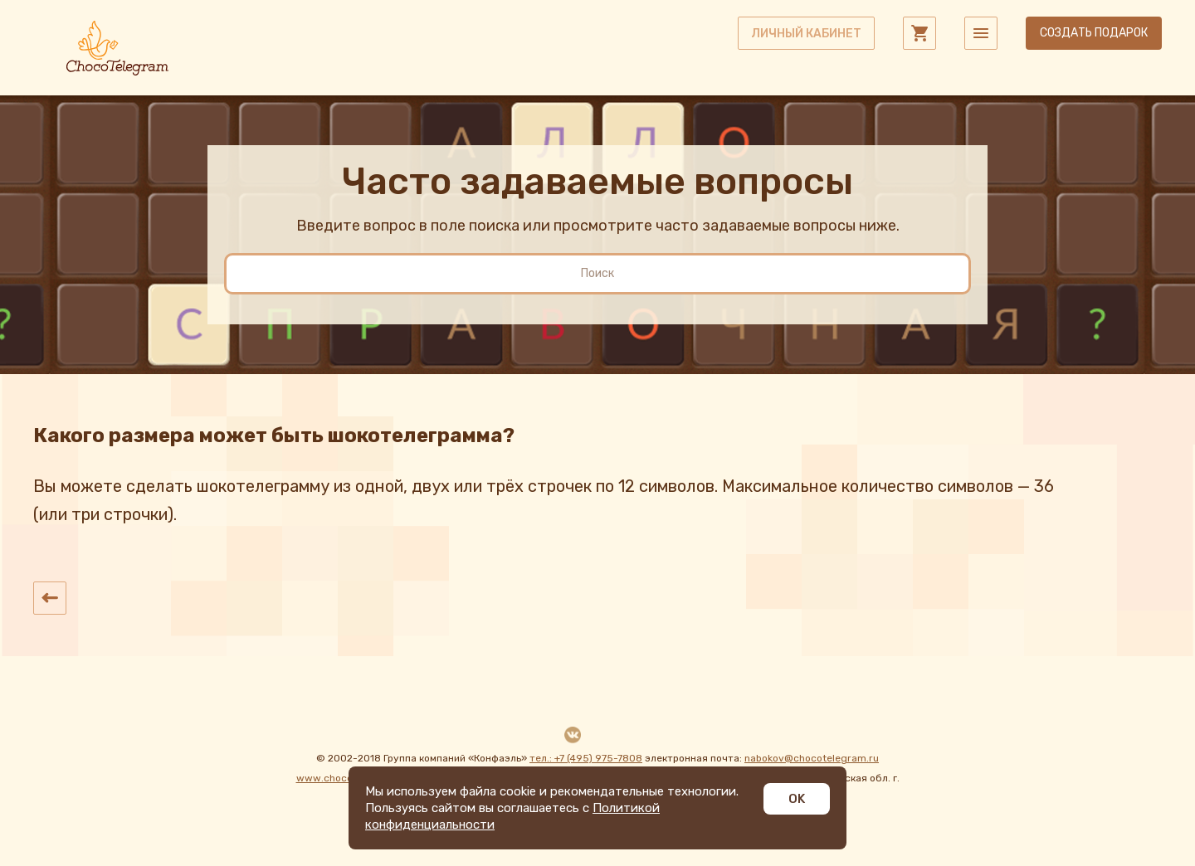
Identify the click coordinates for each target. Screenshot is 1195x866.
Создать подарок (1094, 33)
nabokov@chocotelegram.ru (811, 758)
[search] (597, 273)
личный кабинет (806, 34)
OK (796, 798)
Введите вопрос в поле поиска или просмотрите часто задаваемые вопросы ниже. (598, 225)
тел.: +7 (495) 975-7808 (585, 758)
